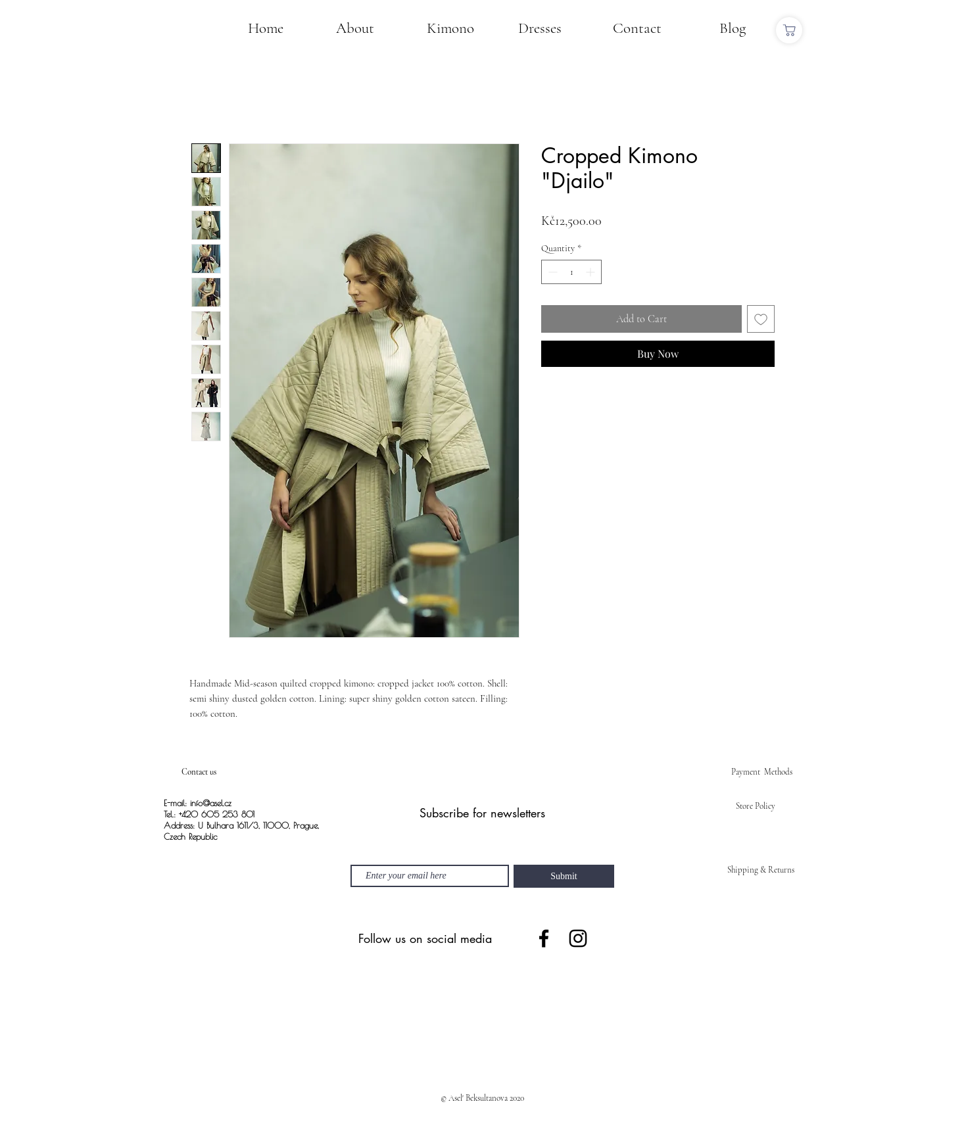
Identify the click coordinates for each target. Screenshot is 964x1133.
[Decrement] (551, 271)
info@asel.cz (210, 803)
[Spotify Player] (482, 1022)
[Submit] (564, 876)
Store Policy (755, 806)
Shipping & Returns (760, 870)
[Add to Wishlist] (761, 319)
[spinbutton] (571, 271)
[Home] (265, 28)
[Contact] (636, 28)
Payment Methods (761, 772)
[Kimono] (450, 28)
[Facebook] (544, 938)
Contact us (198, 772)
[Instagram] (578, 938)
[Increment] (591, 271)
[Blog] (732, 28)
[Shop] (789, 30)
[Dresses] (540, 28)
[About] (355, 28)
